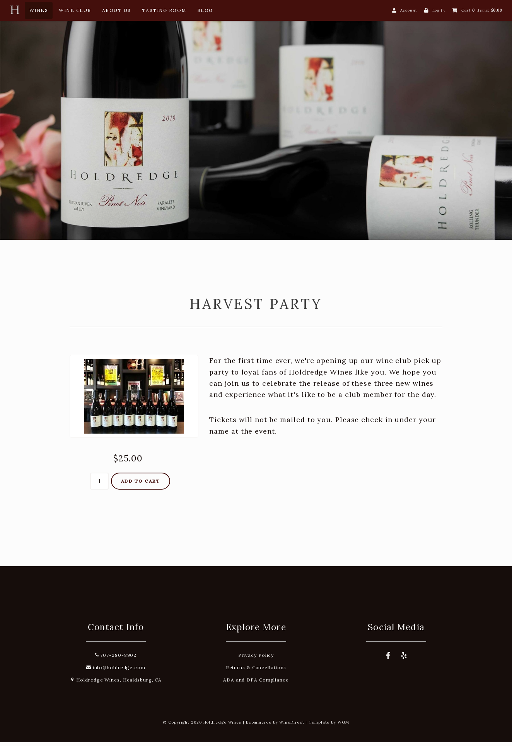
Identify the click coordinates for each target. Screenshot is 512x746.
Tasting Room (164, 10)
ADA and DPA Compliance (256, 684)
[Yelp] (404, 659)
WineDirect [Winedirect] (291, 726)
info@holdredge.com (115, 671)
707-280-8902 (116, 659)
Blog (205, 10)
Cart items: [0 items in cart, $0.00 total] (481, 10)
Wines (38, 10)
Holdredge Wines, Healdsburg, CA (116, 684)
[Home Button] (14, 11)
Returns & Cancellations (256, 671)
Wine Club (75, 10)
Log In (438, 10)
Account (408, 10)
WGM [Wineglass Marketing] (343, 726)
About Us (116, 10)
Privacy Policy (256, 659)
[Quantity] (99, 485)
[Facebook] (388, 659)
